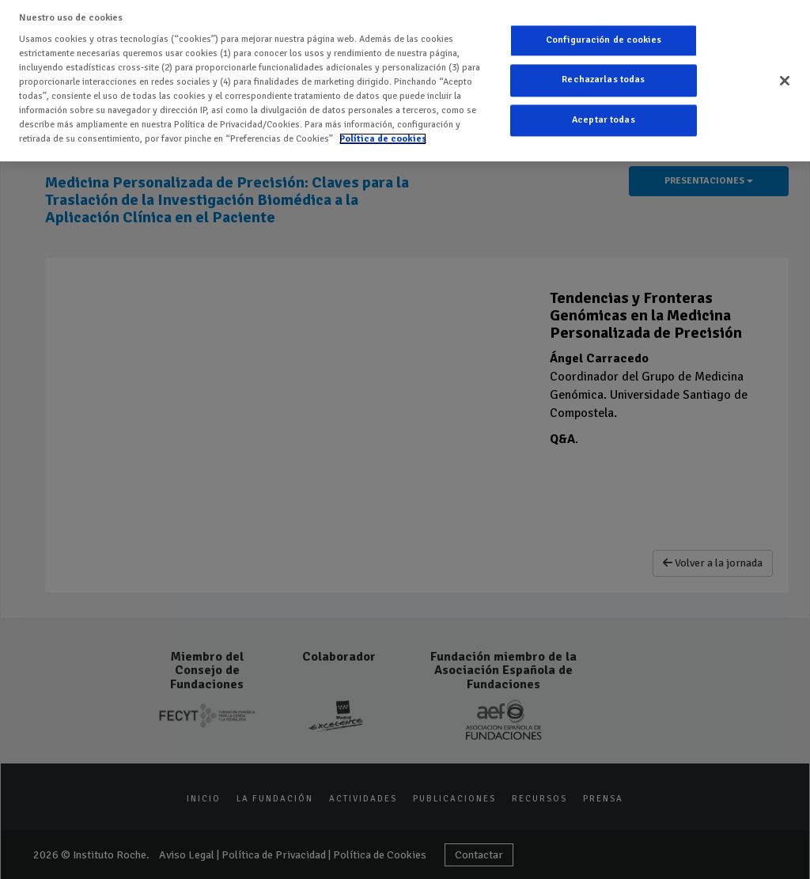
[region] (405, 80)
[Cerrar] (784, 80)
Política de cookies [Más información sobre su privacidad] (382, 139)
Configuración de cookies (603, 40)
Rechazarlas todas (603, 80)
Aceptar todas (603, 120)
